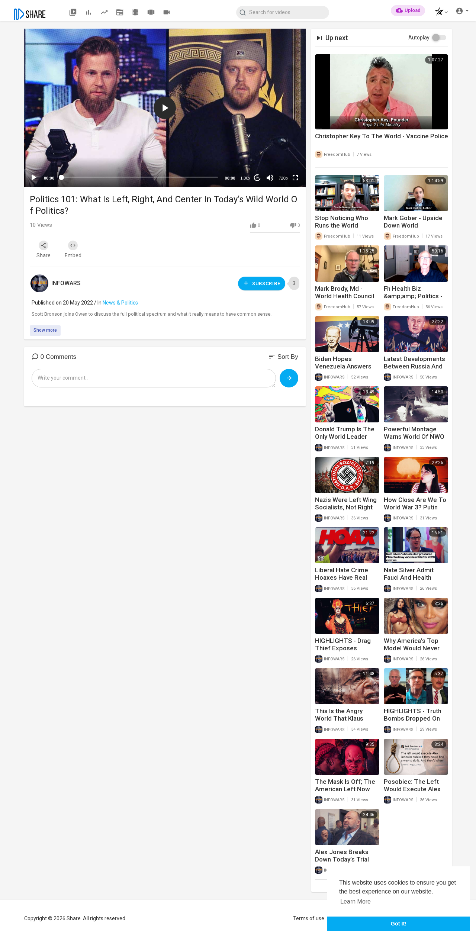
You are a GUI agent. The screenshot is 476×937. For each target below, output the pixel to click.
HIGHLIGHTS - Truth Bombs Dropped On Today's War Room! (412, 718)
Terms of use (308, 918)
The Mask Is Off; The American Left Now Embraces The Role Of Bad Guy (345, 793)
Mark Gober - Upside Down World (413, 221)
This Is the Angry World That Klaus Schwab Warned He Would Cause (343, 722)
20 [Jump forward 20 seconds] (257, 177)
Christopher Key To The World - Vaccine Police (381, 136)
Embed (73, 249)
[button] (439, 12)
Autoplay (419, 38)
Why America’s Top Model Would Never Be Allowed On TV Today (412, 652)
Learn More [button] (355, 901)
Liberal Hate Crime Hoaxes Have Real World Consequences (345, 577)
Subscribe (261, 283)
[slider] (139, 177)
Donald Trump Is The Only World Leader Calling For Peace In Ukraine (344, 440)
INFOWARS (66, 283)
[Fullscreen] (295, 177)
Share (43, 249)
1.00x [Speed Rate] (245, 178)
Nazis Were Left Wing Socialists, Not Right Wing (346, 507)
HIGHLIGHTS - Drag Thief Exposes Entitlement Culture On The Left (347, 652)
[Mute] (270, 177)
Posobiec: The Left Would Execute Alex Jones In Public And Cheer (412, 793)
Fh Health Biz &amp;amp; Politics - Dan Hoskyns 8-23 (413, 296)
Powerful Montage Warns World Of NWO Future (414, 436)
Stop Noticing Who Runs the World (341, 221)
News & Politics (120, 303)
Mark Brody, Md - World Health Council (344, 292)
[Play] (34, 177)
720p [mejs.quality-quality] (283, 178)
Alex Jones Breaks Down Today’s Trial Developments (342, 859)
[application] (165, 108)
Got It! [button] (398, 924)
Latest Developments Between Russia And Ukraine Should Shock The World (415, 370)
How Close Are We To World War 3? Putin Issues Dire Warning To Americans (415, 511)
